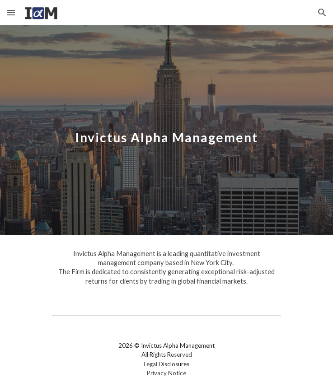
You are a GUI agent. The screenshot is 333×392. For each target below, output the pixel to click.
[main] (166, 130)
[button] (11, 12)
